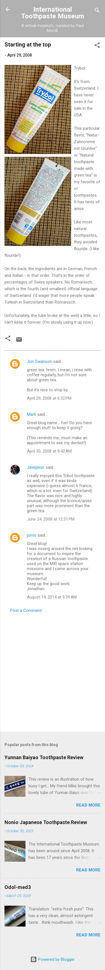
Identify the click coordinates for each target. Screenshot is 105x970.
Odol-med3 (17, 887)
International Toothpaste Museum (52, 13)
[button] (97, 46)
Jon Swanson (39, 361)
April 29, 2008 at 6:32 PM (49, 398)
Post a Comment (26, 610)
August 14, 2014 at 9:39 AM (52, 597)
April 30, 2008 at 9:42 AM (49, 451)
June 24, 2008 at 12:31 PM (50, 519)
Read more (88, 805)
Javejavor (36, 467)
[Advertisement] (52, 671)
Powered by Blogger (52, 959)
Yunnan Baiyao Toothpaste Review (43, 757)
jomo (31, 535)
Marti (31, 414)
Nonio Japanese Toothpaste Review (45, 822)
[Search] (97, 11)
